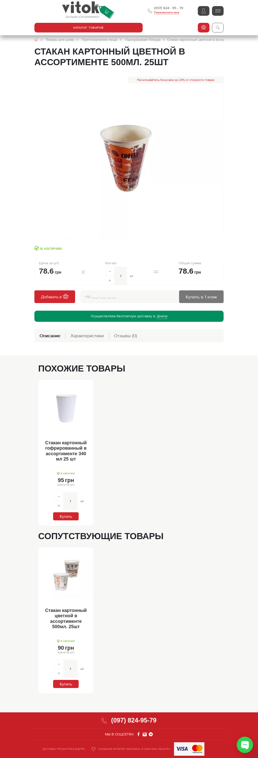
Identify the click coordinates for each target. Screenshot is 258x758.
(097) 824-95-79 (133, 720)
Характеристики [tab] (87, 335)
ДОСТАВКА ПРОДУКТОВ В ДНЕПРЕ (63, 749)
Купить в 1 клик (201, 296)
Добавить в (55, 296)
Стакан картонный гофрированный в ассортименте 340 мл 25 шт (66, 451)
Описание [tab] (49, 335)
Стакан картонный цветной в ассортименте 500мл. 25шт (66, 618)
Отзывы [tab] (125, 335)
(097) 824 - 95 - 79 (168, 8)
